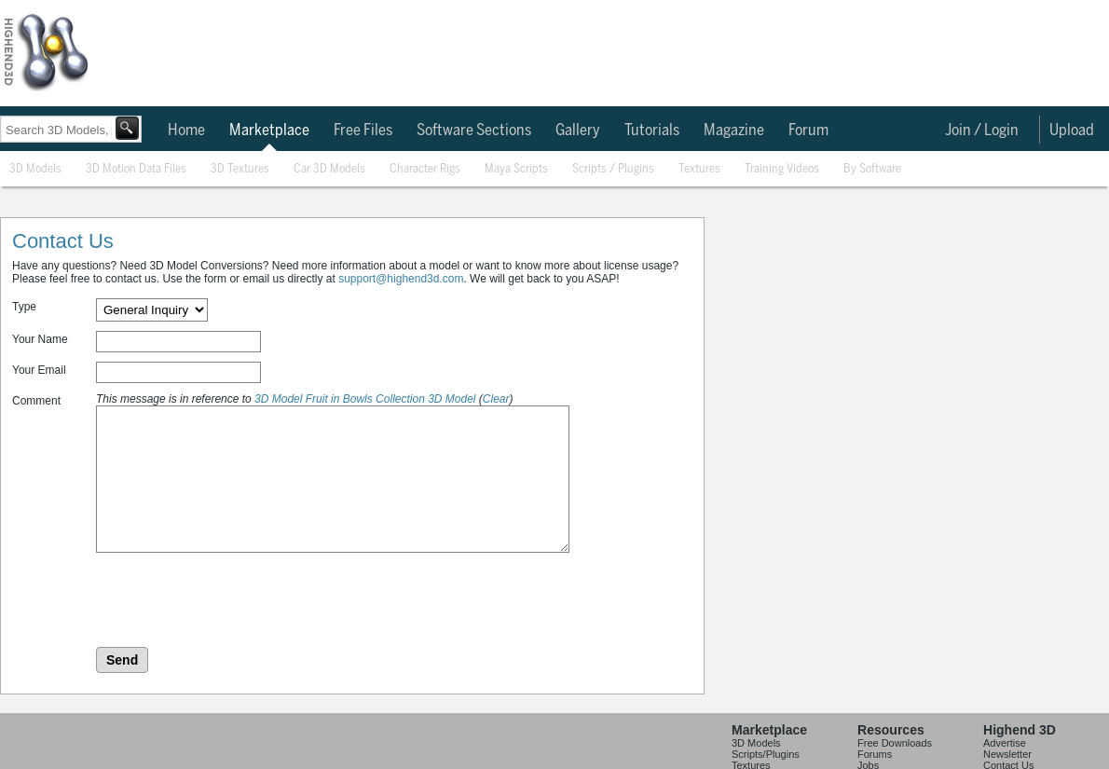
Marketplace (269, 130)
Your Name (40, 339)
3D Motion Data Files (136, 169)
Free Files (363, 130)
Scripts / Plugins (613, 169)
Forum (808, 130)
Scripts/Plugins (766, 754)
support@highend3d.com (400, 278)
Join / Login (982, 130)
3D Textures (240, 169)
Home (186, 130)
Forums (874, 754)
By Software (872, 169)
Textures (699, 169)
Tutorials (651, 130)
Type (24, 306)
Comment (36, 400)
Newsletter (1007, 754)
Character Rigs (425, 169)
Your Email (39, 370)
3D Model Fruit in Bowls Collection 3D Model (364, 398)
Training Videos (782, 169)
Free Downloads (894, 742)
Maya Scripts (516, 169)
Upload (1071, 130)
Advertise (1004, 742)
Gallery (577, 130)
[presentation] (237, 601)
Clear (496, 398)
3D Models (35, 169)
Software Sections (474, 130)
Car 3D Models (329, 169)
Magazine (734, 130)
